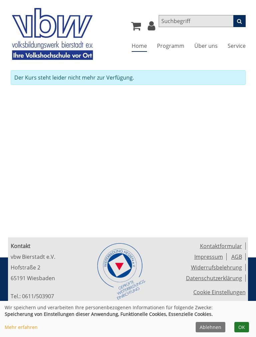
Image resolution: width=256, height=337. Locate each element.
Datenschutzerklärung (214, 278)
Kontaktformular (221, 246)
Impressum (208, 256)
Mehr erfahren (21, 327)
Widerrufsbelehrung (216, 267)
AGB (236, 256)
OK (241, 327)
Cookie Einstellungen (219, 292)
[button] (151, 27)
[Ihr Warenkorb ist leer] (136, 27)
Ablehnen (210, 327)
